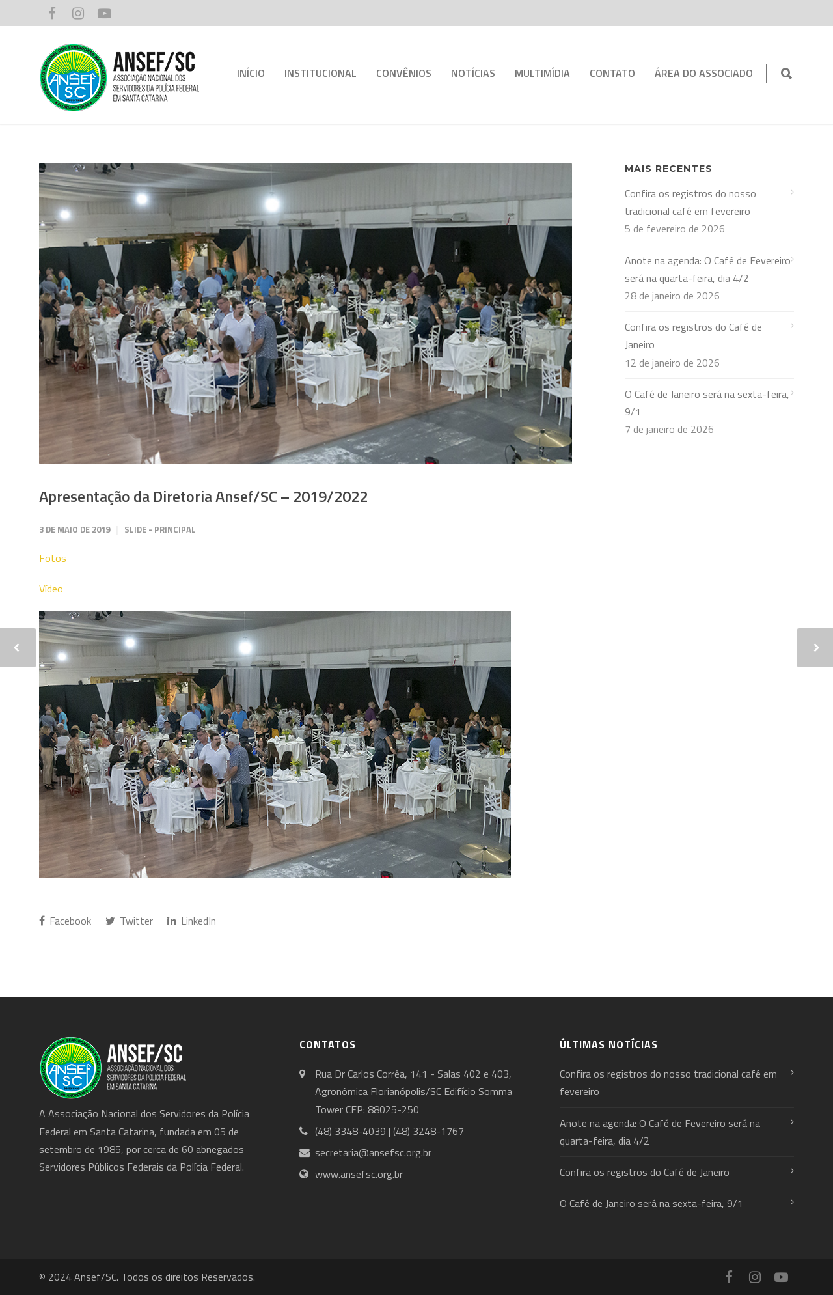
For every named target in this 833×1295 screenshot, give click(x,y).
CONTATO (612, 73)
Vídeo (51, 588)
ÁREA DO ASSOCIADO (704, 73)
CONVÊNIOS (403, 73)
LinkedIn (191, 920)
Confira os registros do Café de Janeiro (693, 335)
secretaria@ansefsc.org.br (373, 1152)
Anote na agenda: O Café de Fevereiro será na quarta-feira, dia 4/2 (708, 269)
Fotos (52, 558)
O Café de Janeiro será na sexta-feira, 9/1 (707, 402)
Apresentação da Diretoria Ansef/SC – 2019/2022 (203, 496)
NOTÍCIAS (473, 73)
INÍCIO (251, 73)
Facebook (65, 920)
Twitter (129, 920)
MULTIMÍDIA (542, 73)
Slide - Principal (160, 529)
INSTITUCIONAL (320, 73)
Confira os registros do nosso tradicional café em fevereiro (690, 202)
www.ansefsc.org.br (359, 1174)
